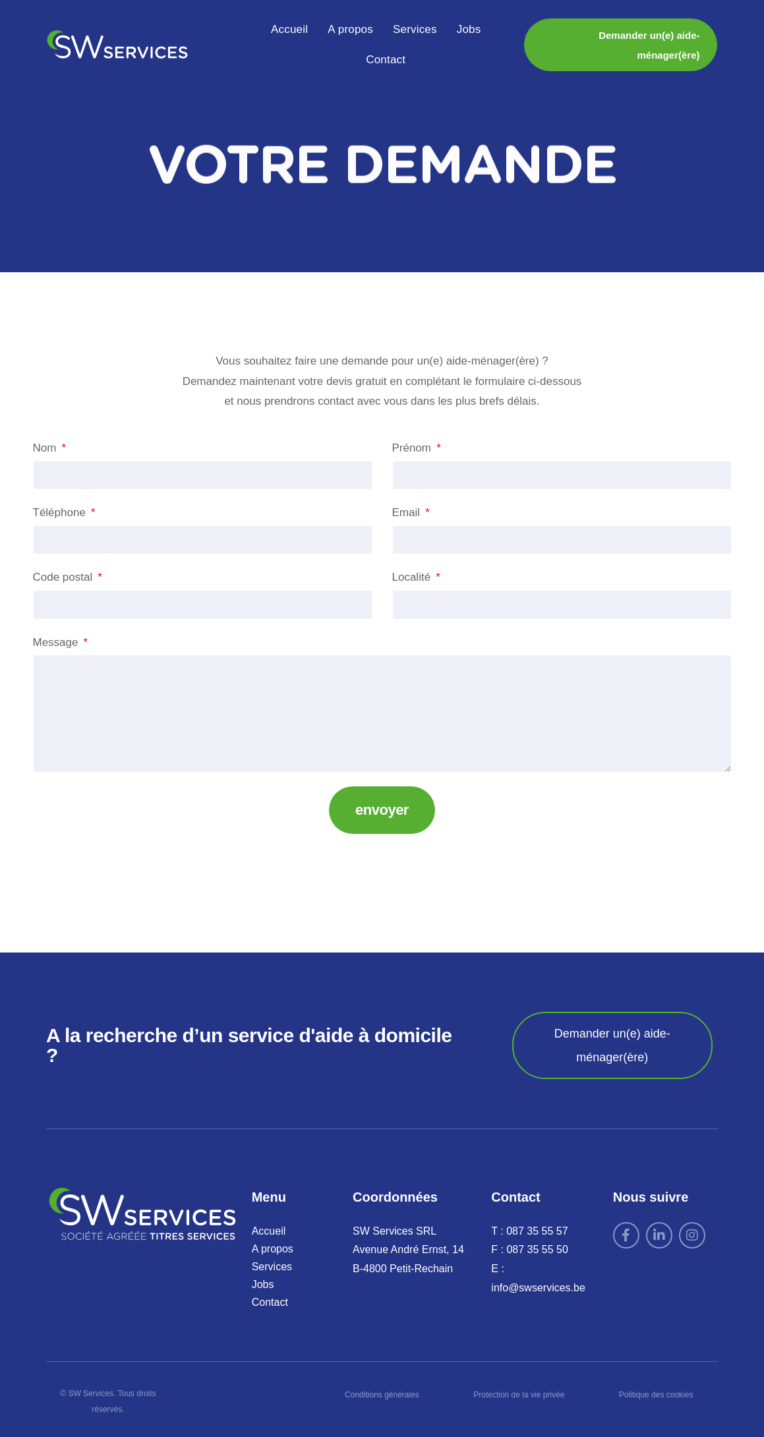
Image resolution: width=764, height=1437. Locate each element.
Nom (46, 448)
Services (415, 29)
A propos (350, 29)
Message (57, 642)
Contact (385, 59)
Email (407, 512)
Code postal (64, 577)
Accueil (289, 29)
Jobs (469, 29)
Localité (413, 577)
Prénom (413, 448)
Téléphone (61, 512)
